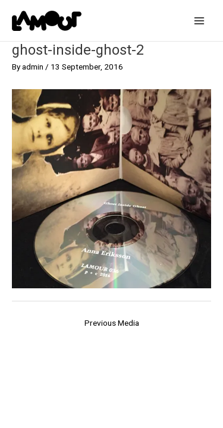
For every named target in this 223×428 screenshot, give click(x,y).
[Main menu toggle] (199, 20)
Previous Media (111, 323)
